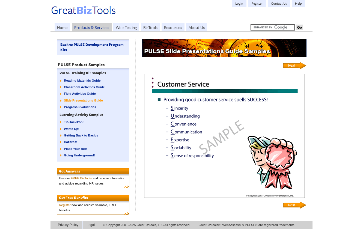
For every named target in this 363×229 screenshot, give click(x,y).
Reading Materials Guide (82, 80)
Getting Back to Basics (81, 135)
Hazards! (70, 142)
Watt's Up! (71, 128)
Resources (173, 27)
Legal (91, 225)
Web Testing (126, 27)
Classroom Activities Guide (84, 87)
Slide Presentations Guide (83, 100)
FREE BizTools (81, 178)
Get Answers (69, 171)
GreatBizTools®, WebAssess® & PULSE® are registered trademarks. (247, 225)
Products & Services (91, 27)
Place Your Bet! (75, 148)
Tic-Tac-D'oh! (74, 122)
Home (62, 27)
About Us (197, 27)
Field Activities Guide (80, 93)
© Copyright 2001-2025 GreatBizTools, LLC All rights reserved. (147, 225)
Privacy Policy (68, 225)
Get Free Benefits (73, 197)
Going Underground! (79, 155)
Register (65, 205)
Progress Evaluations (80, 107)
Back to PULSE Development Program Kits (92, 47)
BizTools (150, 27)
